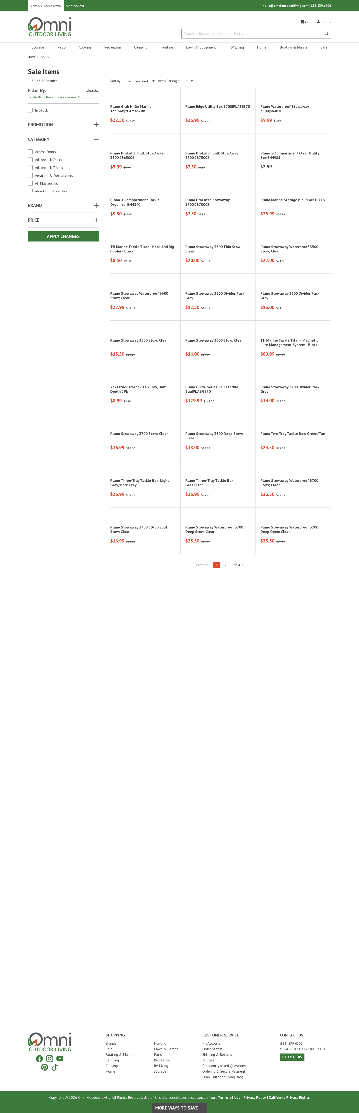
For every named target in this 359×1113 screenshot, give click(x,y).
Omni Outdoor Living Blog (222, 1076)
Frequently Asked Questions (224, 1065)
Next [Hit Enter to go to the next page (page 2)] (239, 1008)
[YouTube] (59, 1058)
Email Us (292, 1057)
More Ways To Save (179, 1108)
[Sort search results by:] (139, 82)
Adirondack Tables (49, 168)
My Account (211, 1043)
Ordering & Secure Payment (223, 1071)
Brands (111, 1043)
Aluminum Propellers (51, 192)
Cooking (85, 48)
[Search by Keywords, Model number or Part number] (253, 34)
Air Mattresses (46, 184)
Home (261, 48)
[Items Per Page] (188, 82)
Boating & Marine (293, 48)
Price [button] (33, 221)
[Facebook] (39, 1058)
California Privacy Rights (289, 1097)
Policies (208, 1060)
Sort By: (115, 82)
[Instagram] (49, 1058)
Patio (61, 48)
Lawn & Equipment (201, 48)
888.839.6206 (321, 6)
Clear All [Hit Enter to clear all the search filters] (92, 91)
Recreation (112, 48)
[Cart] (305, 23)
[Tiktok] (54, 1067)
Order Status (212, 1048)
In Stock (41, 111)
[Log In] (323, 23)
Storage (38, 48)
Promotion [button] (40, 125)
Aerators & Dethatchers (54, 176)
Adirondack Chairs (48, 160)
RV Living (237, 48)
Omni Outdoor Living (46, 6)
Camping (140, 48)
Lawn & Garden (166, 1048)
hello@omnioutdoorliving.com (286, 6)
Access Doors (45, 152)
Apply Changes (63, 237)
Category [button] (38, 140)
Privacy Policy (254, 1097)
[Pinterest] (44, 1067)
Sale (324, 48)
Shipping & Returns (217, 1054)
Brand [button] (35, 206)
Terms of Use (229, 1097)
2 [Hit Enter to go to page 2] (226, 1008)
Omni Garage (75, 6)
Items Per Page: (169, 82)
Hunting (167, 48)
